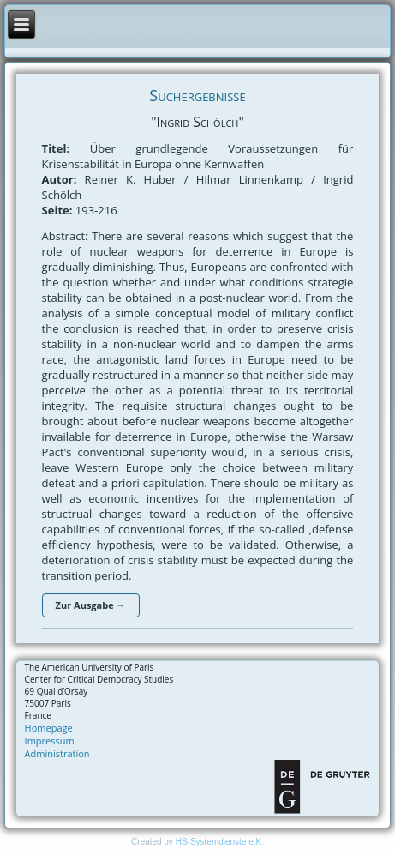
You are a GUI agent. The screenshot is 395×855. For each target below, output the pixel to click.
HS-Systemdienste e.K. (220, 841)
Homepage (49, 727)
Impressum (50, 740)
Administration (57, 753)
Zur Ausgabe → (91, 605)
